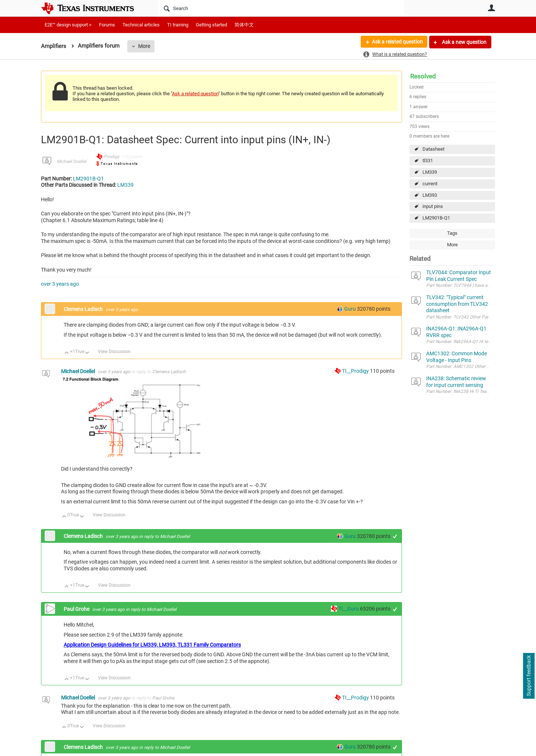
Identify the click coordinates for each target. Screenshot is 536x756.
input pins (432, 206)
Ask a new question (463, 42)
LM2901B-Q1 (436, 218)
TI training (177, 25)
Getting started (211, 25)
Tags (452, 233)
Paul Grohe (77, 609)
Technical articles (141, 25)
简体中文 (244, 25)
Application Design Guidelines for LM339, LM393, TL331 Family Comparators (152, 645)
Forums (107, 25)
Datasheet (433, 149)
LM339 (429, 172)
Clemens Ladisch (84, 309)
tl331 (427, 160)
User (491, 8)
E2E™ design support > (68, 25)
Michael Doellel (71, 161)
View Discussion (114, 351)
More (144, 46)
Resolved (423, 76)
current (429, 183)
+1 (395, 536)
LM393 (429, 195)
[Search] (281, 8)
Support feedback (529, 676)
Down (87, 353)
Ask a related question (396, 42)
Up (67, 353)
